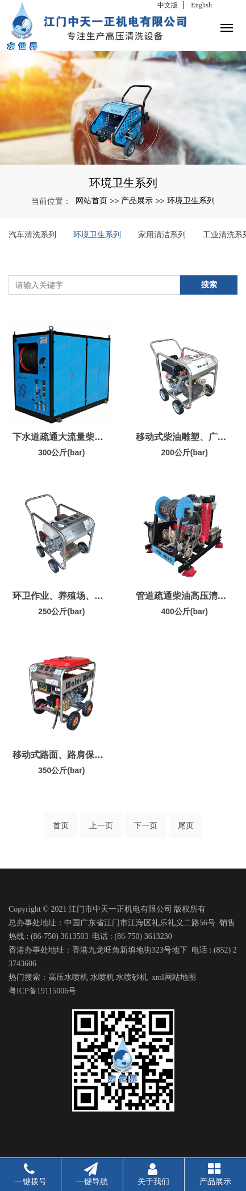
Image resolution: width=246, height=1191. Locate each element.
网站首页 (91, 200)
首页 (61, 825)
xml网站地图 (174, 977)
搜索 (209, 284)
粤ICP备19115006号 (42, 991)
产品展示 (137, 200)
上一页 (101, 825)
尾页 (186, 825)
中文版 (167, 5)
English (201, 5)
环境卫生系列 (191, 200)
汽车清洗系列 (32, 234)
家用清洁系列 (162, 234)
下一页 (145, 825)
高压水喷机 (68, 977)
